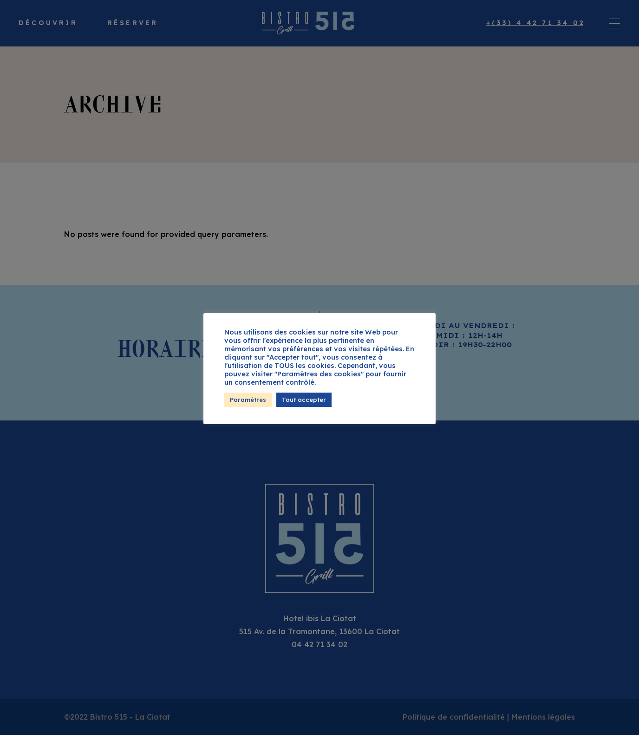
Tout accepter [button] (304, 399)
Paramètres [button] (248, 399)
